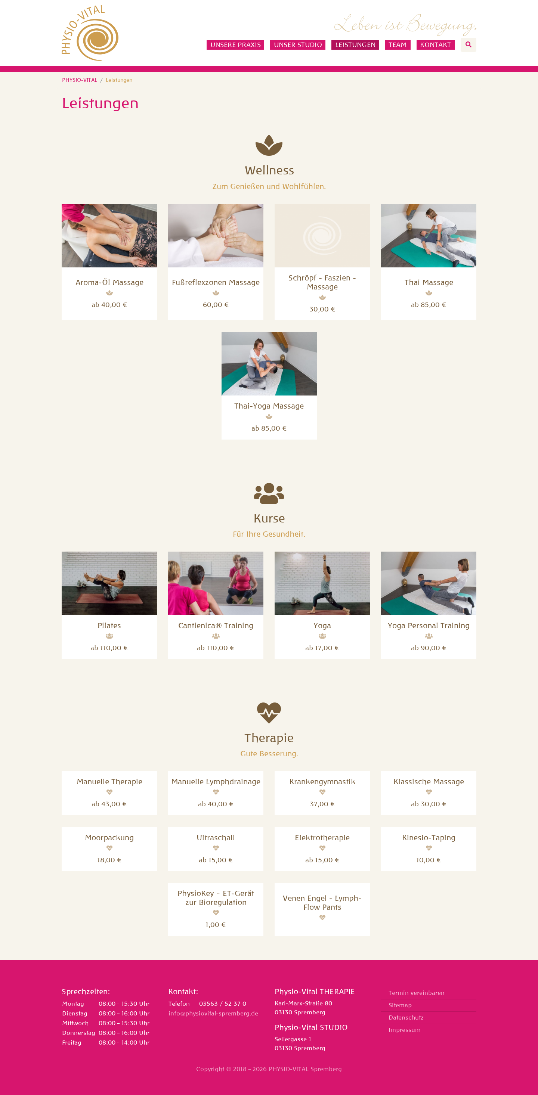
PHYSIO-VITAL (79, 80)
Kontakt (435, 45)
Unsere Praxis (235, 45)
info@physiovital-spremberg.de (213, 1013)
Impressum (405, 1030)
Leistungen (355, 45)
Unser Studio (298, 45)
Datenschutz (406, 1017)
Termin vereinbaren (417, 993)
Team (398, 45)
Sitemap (400, 1005)
